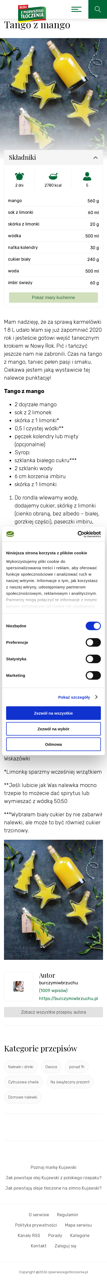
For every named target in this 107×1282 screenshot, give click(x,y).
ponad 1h (76, 1067)
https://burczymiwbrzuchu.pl (68, 998)
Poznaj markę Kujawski (53, 1167)
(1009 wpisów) (53, 990)
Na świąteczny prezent (70, 1082)
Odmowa (53, 744)
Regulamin (67, 1214)
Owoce (51, 1067)
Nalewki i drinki (20, 1067)
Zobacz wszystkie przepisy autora (53, 1012)
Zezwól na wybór (53, 728)
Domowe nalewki (22, 1097)
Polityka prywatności (36, 1225)
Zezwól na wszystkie (53, 713)
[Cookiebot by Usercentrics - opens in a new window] (77, 534)
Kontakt (39, 1245)
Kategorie (79, 1235)
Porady (55, 1235)
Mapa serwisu (78, 1225)
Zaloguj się (65, 1245)
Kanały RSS (29, 1235)
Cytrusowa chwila (23, 1082)
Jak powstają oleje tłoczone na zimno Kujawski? (53, 1188)
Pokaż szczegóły (74, 697)
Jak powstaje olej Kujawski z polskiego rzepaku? (54, 1177)
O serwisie (39, 1214)
